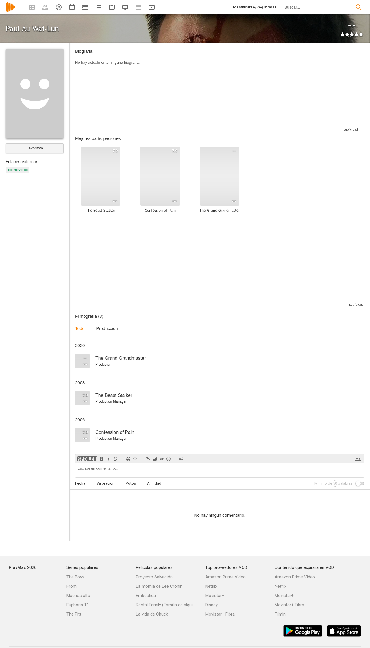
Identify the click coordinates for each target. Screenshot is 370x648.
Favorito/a (34, 148)
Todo (80, 328)
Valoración (105, 483)
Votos (131, 483)
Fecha (80, 483)
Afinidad (154, 483)
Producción (107, 328)
